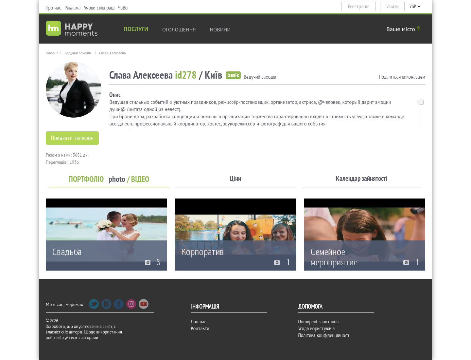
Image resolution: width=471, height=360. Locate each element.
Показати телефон (72, 138)
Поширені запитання (318, 321)
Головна (52, 53)
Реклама (73, 7)
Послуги (136, 29)
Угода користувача (316, 328)
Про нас (53, 7)
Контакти (200, 328)
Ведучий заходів (77, 53)
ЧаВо (123, 7)
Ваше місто (404, 29)
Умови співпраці (99, 7)
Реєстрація (359, 6)
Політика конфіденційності (324, 335)
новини (220, 29)
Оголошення (179, 29)
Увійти (392, 6)
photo (117, 179)
